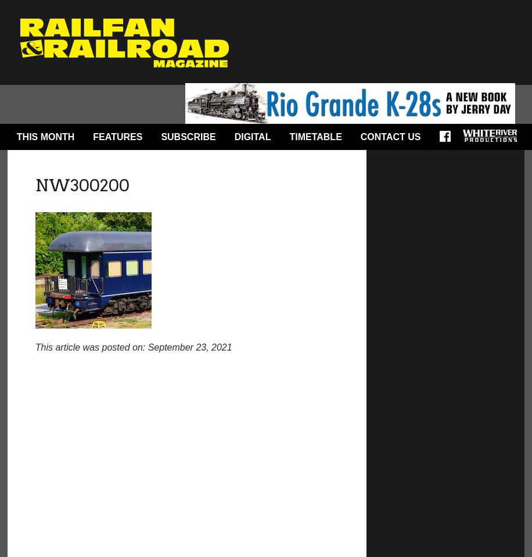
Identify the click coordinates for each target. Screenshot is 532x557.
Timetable (315, 137)
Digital (253, 137)
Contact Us (391, 137)
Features (117, 137)
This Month (46, 137)
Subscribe (188, 137)
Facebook (449, 140)
